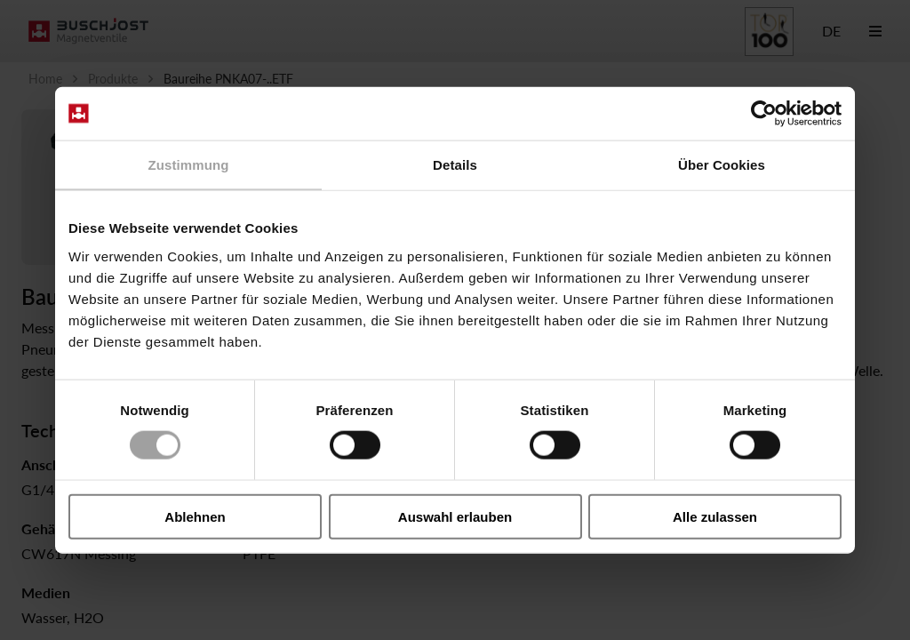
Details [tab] (455, 164)
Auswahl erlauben (455, 516)
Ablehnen (194, 516)
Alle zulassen (715, 516)
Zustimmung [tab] (188, 164)
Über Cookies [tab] (721, 164)
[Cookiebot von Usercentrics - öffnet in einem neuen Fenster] (764, 113)
